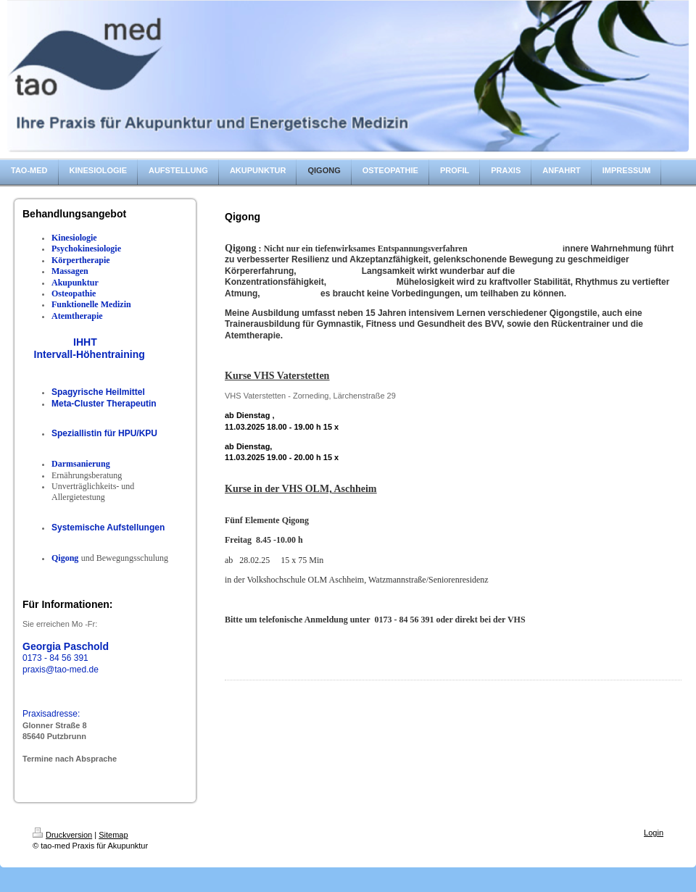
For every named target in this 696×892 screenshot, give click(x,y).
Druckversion (62, 834)
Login (653, 832)
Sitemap (113, 834)
